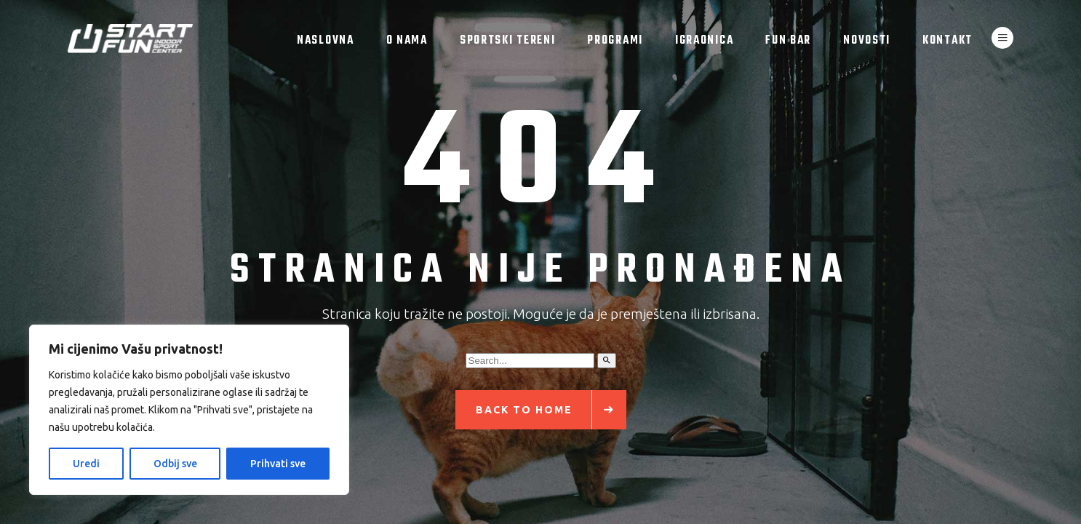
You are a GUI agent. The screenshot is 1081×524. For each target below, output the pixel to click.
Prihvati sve (278, 463)
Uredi (86, 463)
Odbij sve (175, 463)
